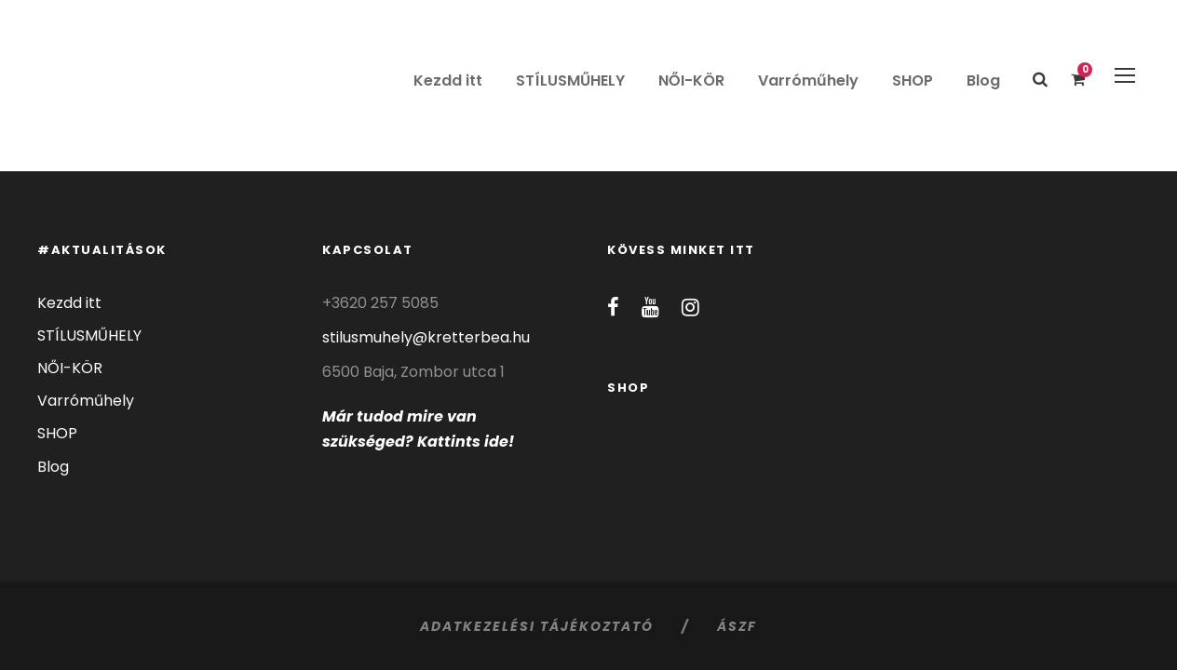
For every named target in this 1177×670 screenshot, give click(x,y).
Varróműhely (808, 80)
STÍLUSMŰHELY (570, 80)
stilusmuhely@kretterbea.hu (426, 337)
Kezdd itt (447, 80)
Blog (983, 80)
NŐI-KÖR (691, 80)
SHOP (912, 80)
